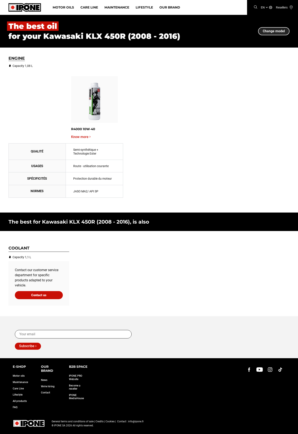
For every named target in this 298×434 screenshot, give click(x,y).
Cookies (110, 421)
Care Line (89, 7)
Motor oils (19, 375)
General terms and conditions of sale (73, 421)
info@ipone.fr (136, 421)
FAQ (15, 407)
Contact (45, 392)
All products (20, 401)
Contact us (38, 295)
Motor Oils (63, 7)
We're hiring (48, 386)
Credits (100, 421)
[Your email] (73, 334)
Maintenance (116, 7)
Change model (274, 31)
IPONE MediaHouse (76, 397)
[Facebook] (249, 370)
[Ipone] (24, 7)
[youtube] (259, 370)
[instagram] (270, 370)
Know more (80, 137)
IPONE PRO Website (75, 377)
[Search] (255, 7)
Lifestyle (144, 7)
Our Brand (169, 7)
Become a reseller (74, 387)
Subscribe (26, 346)
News (44, 380)
